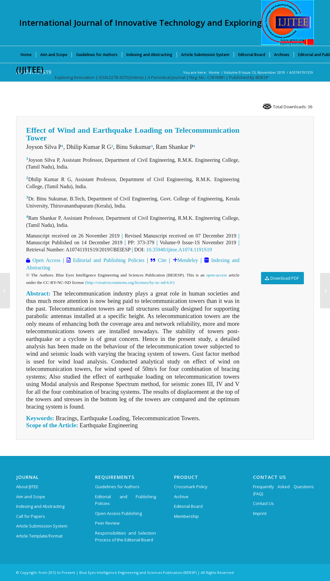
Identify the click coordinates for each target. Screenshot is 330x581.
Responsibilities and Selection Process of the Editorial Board (125, 536)
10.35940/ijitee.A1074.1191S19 (179, 249)
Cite (162, 260)
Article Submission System (41, 526)
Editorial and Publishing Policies (107, 260)
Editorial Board (188, 506)
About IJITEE (27, 486)
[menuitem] (26, 54)
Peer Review (107, 523)
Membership (186, 516)
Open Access (45, 260)
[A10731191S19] (5, 290)
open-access (216, 275)
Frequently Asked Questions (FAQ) (283, 490)
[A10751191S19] (325, 290)
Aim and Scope (30, 496)
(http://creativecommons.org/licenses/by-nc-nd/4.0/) (129, 282)
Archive (181, 496)
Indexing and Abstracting (40, 506)
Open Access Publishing (118, 513)
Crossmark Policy (191, 486)
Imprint (260, 513)
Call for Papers (30, 516)
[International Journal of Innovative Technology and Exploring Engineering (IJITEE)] (287, 22)
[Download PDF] (282, 278)
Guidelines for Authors (117, 486)
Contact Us (263, 503)
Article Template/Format (39, 536)
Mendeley (188, 260)
